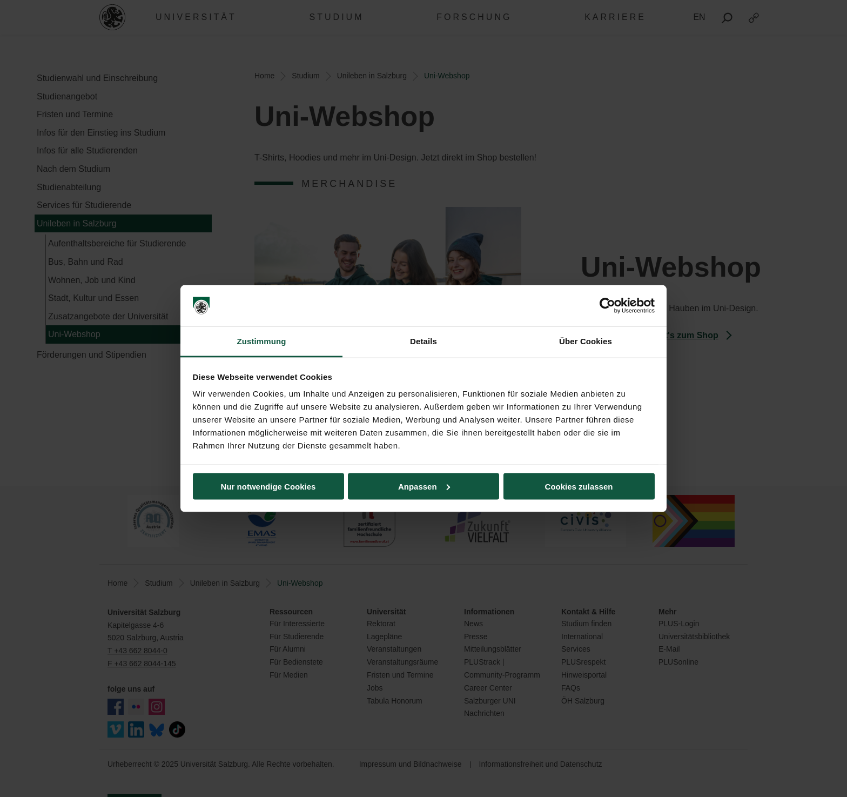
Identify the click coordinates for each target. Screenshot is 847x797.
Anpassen (424, 486)
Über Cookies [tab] (585, 341)
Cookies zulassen (579, 486)
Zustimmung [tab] (261, 341)
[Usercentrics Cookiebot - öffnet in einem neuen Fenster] (607, 306)
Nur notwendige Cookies (268, 486)
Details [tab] (423, 341)
